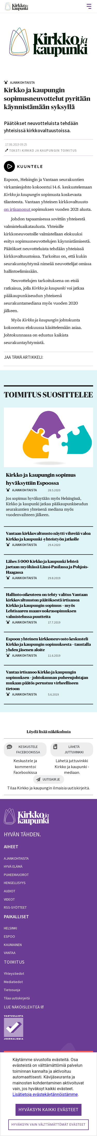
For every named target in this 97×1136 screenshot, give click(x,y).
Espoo (9, 936)
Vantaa (10, 952)
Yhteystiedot (14, 973)
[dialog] (48, 1094)
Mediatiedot (13, 981)
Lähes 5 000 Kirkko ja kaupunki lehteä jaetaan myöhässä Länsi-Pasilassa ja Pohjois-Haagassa (47, 566)
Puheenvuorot (16, 874)
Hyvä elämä (13, 866)
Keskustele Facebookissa (28, 749)
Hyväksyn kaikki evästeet (49, 1109)
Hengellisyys (15, 882)
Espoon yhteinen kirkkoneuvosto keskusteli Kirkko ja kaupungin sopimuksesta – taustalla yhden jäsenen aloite (48, 644)
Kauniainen (13, 944)
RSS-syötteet (15, 907)
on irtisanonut (17, 209)
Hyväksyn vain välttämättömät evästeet (48, 1124)
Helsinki (10, 928)
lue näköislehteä (22, 1006)
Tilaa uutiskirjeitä (17, 998)
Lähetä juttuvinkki (74, 749)
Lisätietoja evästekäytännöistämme (45, 1094)
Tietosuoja (12, 989)
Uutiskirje (51, 779)
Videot (9, 899)
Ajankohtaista (16, 858)
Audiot (9, 891)
